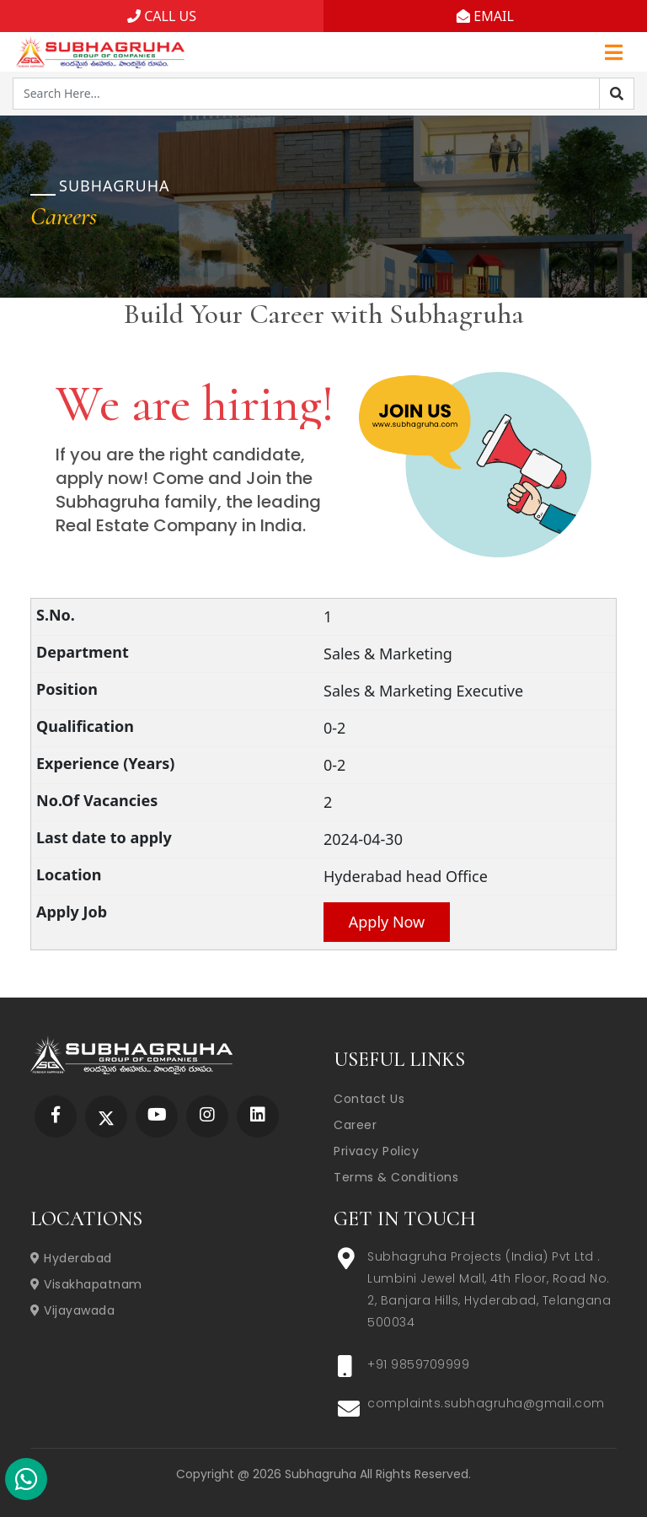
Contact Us (369, 1098)
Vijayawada (72, 1310)
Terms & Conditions (396, 1177)
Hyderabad (71, 1258)
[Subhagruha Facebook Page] (55, 1116)
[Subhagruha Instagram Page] (207, 1116)
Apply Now (387, 922)
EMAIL (485, 16)
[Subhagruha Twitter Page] (106, 1116)
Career (355, 1124)
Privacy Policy (376, 1151)
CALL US (161, 16)
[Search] (616, 94)
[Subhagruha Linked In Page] (257, 1116)
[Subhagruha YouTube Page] (157, 1116)
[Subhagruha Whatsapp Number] (26, 1482)
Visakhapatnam (86, 1284)
